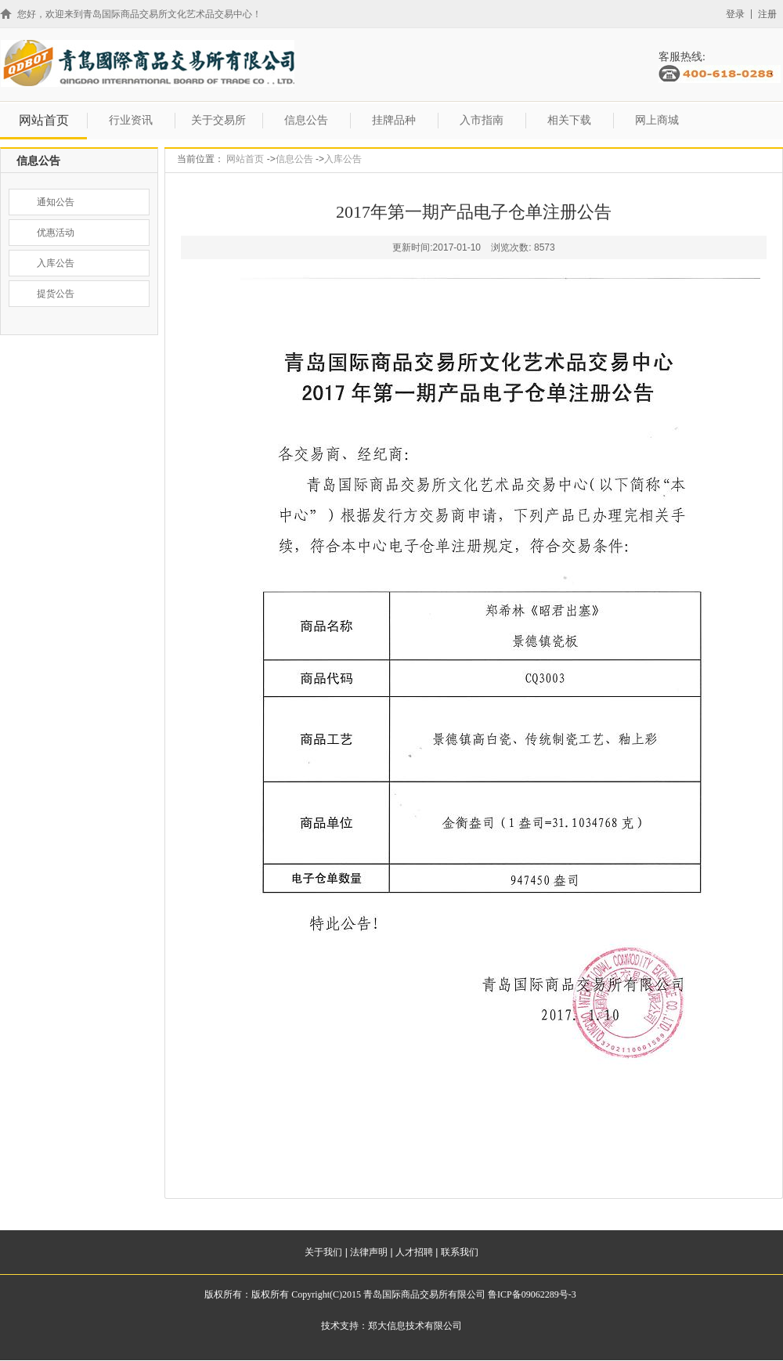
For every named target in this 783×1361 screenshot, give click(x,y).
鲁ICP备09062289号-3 (532, 1294)
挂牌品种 (394, 120)
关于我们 (323, 1252)
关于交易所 (218, 120)
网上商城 (657, 120)
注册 (767, 14)
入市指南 (481, 120)
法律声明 (369, 1252)
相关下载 (569, 120)
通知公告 (55, 202)
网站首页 (44, 120)
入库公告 (343, 158)
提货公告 (55, 293)
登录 (735, 14)
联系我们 (459, 1252)
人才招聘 (414, 1252)
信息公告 (306, 120)
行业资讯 (131, 120)
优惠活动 (55, 232)
